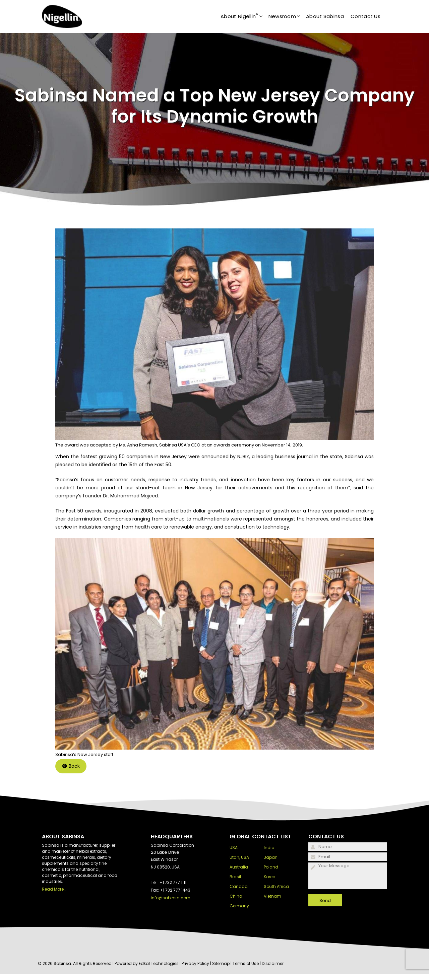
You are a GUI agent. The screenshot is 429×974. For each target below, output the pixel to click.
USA (234, 847)
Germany (239, 906)
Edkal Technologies (159, 963)
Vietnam (272, 896)
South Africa (276, 886)
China (236, 896)
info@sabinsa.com (170, 898)
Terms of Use (246, 963)
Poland (271, 867)
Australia (239, 867)
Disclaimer (273, 963)
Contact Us (365, 16)
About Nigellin (244, 16)
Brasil (235, 877)
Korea (269, 877)
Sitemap (221, 963)
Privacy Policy (195, 963)
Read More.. (54, 889)
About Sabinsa (325, 16)
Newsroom (287, 16)
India (269, 847)
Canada (239, 886)
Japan (271, 857)
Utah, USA (239, 857)
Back (71, 766)
